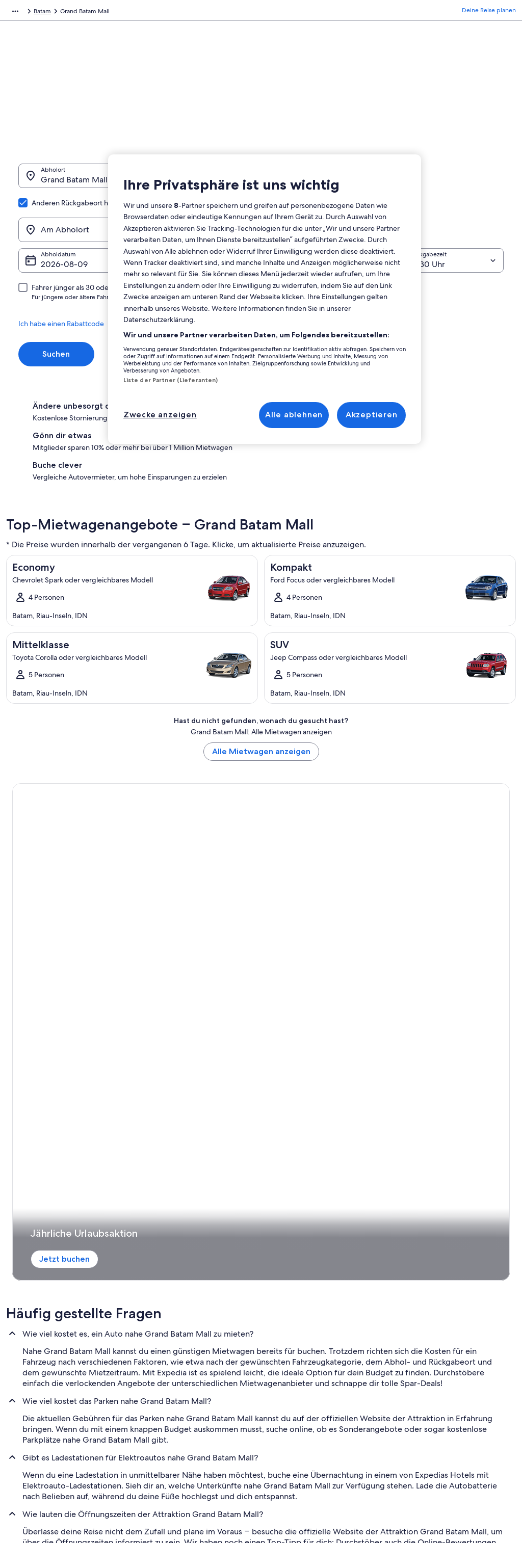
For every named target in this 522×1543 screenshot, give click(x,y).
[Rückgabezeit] (445, 211)
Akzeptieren (372, 414)
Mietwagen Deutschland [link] (178, 1335)
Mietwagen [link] (63, 13)
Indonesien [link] (103, 13)
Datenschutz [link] (288, 1367)
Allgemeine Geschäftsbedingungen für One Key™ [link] (325, 1306)
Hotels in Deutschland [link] (174, 1269)
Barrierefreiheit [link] (291, 1351)
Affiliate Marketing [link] (41, 1318)
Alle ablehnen (294, 414)
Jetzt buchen (52, 771)
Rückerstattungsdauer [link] (429, 1310)
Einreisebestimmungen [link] (303, 1253)
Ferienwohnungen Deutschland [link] (187, 1286)
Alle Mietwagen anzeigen (261, 663)
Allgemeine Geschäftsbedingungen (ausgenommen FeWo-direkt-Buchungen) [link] (320, 1277)
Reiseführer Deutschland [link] (178, 1253)
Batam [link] (176, 13)
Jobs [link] (23, 1253)
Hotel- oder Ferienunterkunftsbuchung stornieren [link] (453, 1290)
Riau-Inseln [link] (143, 13)
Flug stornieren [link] (419, 1269)
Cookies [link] (282, 1383)
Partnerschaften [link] (38, 1286)
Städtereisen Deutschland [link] (180, 1302)
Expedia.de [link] (22, 13)
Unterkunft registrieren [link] (47, 1269)
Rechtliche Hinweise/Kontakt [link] (311, 1400)
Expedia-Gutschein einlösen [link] (438, 1326)
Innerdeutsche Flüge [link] (172, 1318)
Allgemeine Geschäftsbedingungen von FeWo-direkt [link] (326, 1330)
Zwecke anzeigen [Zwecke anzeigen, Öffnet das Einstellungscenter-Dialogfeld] (160, 414)
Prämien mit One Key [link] (173, 1367)
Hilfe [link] (405, 1253)
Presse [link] (25, 1335)
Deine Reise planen (489, 13)
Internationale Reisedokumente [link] (442, 1343)
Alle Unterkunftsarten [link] (173, 1351)
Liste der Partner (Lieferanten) (170, 380)
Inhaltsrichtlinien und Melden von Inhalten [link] (317, 1420)
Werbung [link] (29, 1302)
